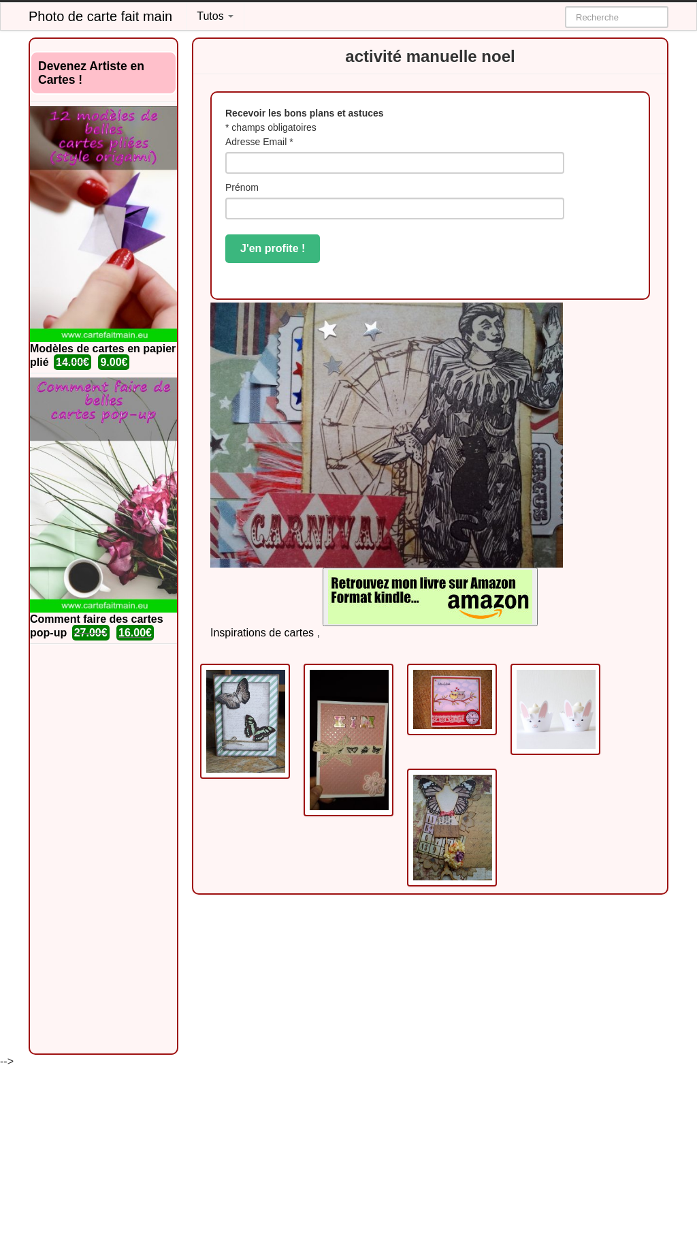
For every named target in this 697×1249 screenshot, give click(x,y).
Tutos (215, 16)
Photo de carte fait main (100, 16)
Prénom (242, 187)
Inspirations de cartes (262, 632)
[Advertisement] (103, 849)
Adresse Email (259, 141)
